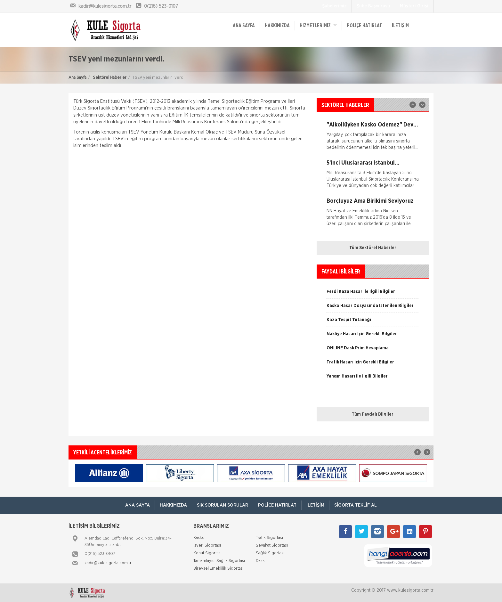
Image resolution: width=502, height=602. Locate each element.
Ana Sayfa (77, 78)
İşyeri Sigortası (207, 545)
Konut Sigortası (207, 553)
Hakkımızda (277, 25)
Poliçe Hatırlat (364, 25)
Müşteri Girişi (414, 6)
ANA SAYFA (244, 25)
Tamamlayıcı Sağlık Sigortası (219, 561)
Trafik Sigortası (269, 538)
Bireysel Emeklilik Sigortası (218, 568)
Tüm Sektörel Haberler (372, 248)
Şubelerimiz (334, 6)
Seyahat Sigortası (272, 545)
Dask (260, 561)
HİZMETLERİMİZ (318, 25)
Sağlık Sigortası (270, 553)
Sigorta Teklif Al (355, 505)
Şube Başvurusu (373, 6)
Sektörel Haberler (109, 78)
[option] (372, 176)
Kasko (199, 538)
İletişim (400, 25)
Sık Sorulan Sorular (222, 505)
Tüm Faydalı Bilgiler (372, 414)
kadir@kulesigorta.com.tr (108, 563)
